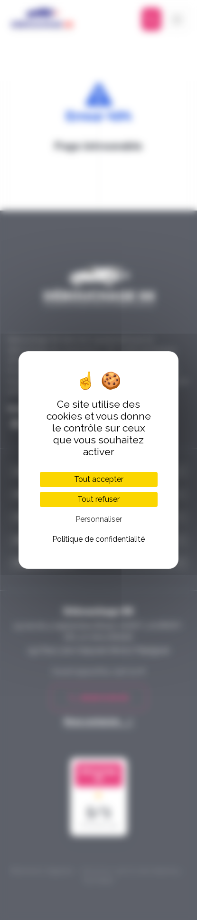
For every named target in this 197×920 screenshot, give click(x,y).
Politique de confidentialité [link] (98, 539)
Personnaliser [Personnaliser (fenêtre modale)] (98, 519)
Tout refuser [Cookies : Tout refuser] (98, 499)
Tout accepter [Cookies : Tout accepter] (98, 479)
